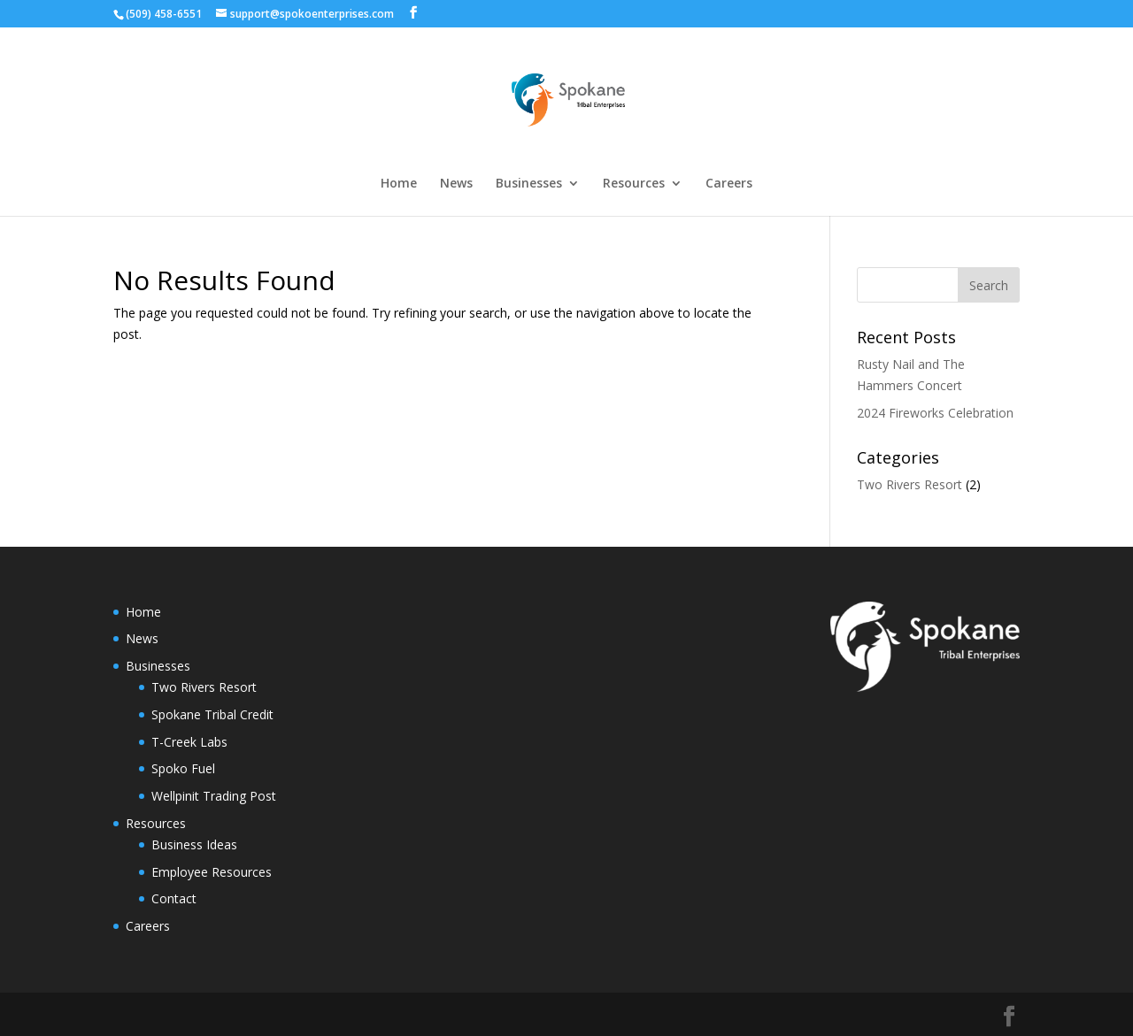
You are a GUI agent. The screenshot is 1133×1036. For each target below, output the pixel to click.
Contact (174, 898)
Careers (728, 184)
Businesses (529, 184)
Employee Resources (211, 871)
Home (399, 184)
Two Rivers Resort (909, 484)
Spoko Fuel (183, 768)
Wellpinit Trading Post (213, 795)
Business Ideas (194, 844)
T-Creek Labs (189, 741)
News (456, 184)
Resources (634, 184)
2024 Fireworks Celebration (935, 412)
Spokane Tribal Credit (212, 714)
